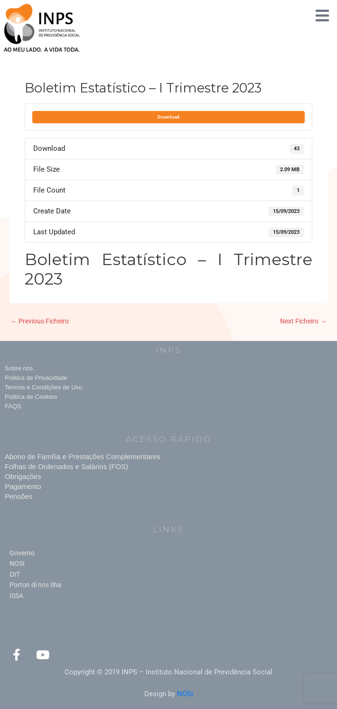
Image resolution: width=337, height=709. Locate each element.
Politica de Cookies (31, 396)
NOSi (185, 694)
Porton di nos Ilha (35, 585)
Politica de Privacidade (36, 377)
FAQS (13, 406)
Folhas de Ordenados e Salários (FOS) (66, 466)
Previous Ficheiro (39, 321)
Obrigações (23, 476)
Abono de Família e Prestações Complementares (82, 456)
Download (168, 117)
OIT (14, 574)
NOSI (17, 563)
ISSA (16, 595)
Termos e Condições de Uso (43, 387)
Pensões (18, 496)
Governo (22, 553)
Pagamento (23, 486)
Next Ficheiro (303, 321)
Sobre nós (19, 368)
